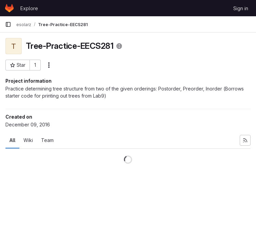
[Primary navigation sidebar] (8, 24)
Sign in (240, 8)
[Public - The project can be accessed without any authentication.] (119, 46)
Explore (29, 8)
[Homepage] (9, 8)
